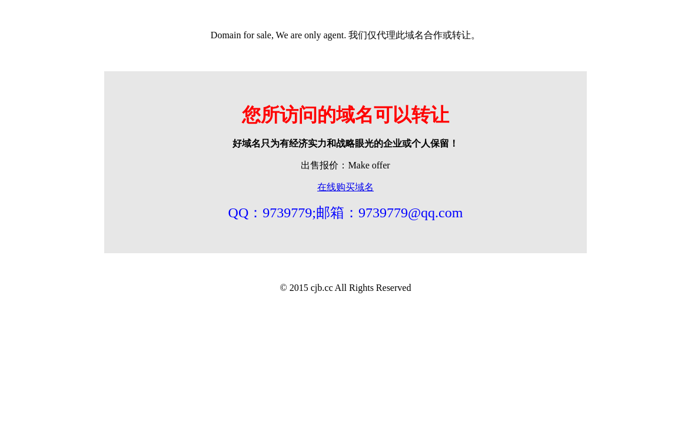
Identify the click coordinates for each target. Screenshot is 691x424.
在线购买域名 (345, 187)
